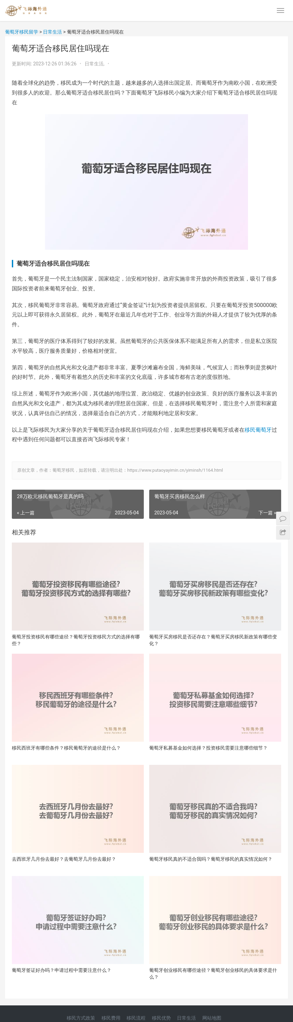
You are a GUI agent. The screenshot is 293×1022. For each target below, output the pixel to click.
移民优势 (161, 1018)
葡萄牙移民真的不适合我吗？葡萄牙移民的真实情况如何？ (210, 859)
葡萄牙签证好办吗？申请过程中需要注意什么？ (61, 970)
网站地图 (211, 1018)
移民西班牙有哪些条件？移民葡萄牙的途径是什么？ (66, 748)
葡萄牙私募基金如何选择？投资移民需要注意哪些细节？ (208, 748)
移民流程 (136, 1018)
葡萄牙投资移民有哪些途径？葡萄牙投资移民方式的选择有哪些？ (76, 640)
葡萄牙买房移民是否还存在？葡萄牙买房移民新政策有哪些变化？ (213, 640)
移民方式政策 (81, 1018)
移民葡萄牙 (258, 430)
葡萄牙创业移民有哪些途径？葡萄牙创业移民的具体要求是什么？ (213, 973)
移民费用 (111, 1018)
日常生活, (95, 63)
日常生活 (186, 1018)
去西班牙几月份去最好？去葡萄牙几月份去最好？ (64, 859)
